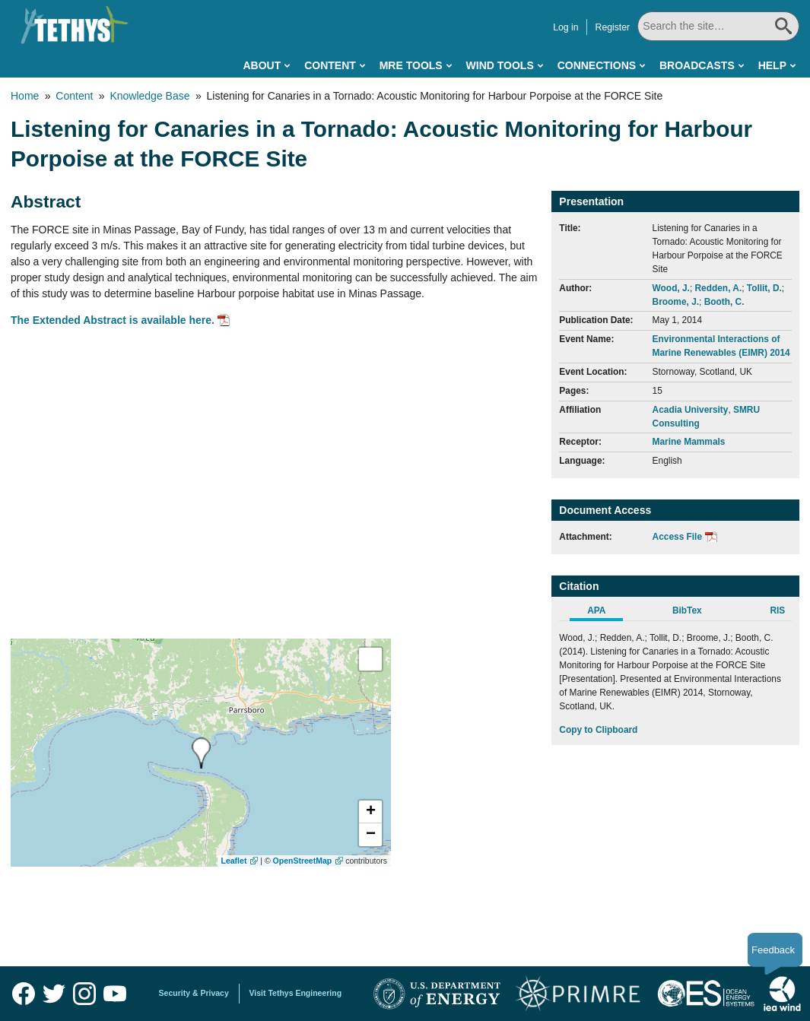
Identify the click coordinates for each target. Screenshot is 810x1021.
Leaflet (234, 860)
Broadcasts (697, 65)
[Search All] (719, 26)
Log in (567, 27)
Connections (596, 65)
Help (772, 65)
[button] (370, 812)
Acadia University (691, 409)
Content (330, 65)
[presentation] (201, 753)
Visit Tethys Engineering (295, 992)
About (262, 65)
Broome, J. (676, 301)
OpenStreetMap (302, 860)
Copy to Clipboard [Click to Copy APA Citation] (598, 730)
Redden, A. (718, 288)
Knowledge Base (149, 96)
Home (25, 96)
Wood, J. (671, 288)
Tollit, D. (764, 288)
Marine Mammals (689, 441)
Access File (677, 536)
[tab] (604, 612)
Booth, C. (724, 301)
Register (613, 27)
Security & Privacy (194, 992)
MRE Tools (411, 65)
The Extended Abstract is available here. (112, 320)
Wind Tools (500, 65)
